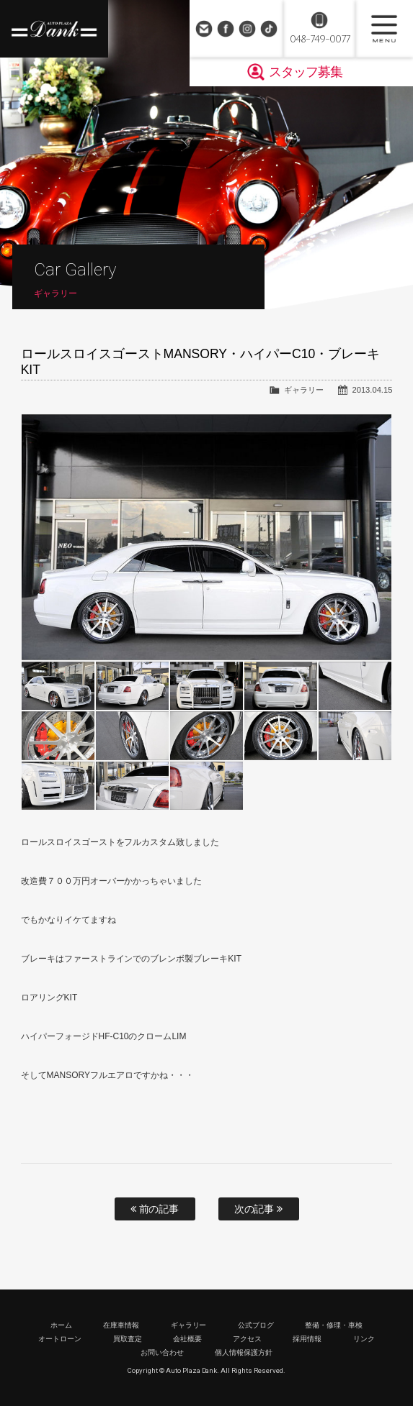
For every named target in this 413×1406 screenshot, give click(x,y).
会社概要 (187, 1339)
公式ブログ (256, 1325)
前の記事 (154, 1209)
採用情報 (307, 1339)
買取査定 (127, 1339)
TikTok (269, 29)
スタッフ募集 (305, 72)
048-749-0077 (320, 39)
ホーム (61, 1325)
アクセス (247, 1339)
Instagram (247, 29)
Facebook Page (225, 29)
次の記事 (258, 1209)
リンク (364, 1339)
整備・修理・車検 (334, 1325)
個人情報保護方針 (243, 1352)
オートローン (59, 1339)
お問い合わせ (204, 29)
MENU (384, 29)
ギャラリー (304, 389)
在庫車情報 (121, 1325)
